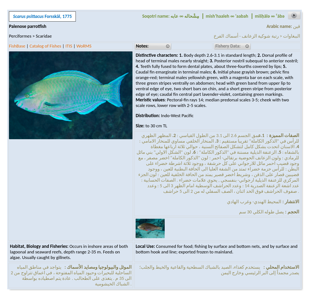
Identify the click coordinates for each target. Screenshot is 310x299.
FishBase (17, 46)
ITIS (68, 46)
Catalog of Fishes (45, 46)
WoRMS (84, 46)
